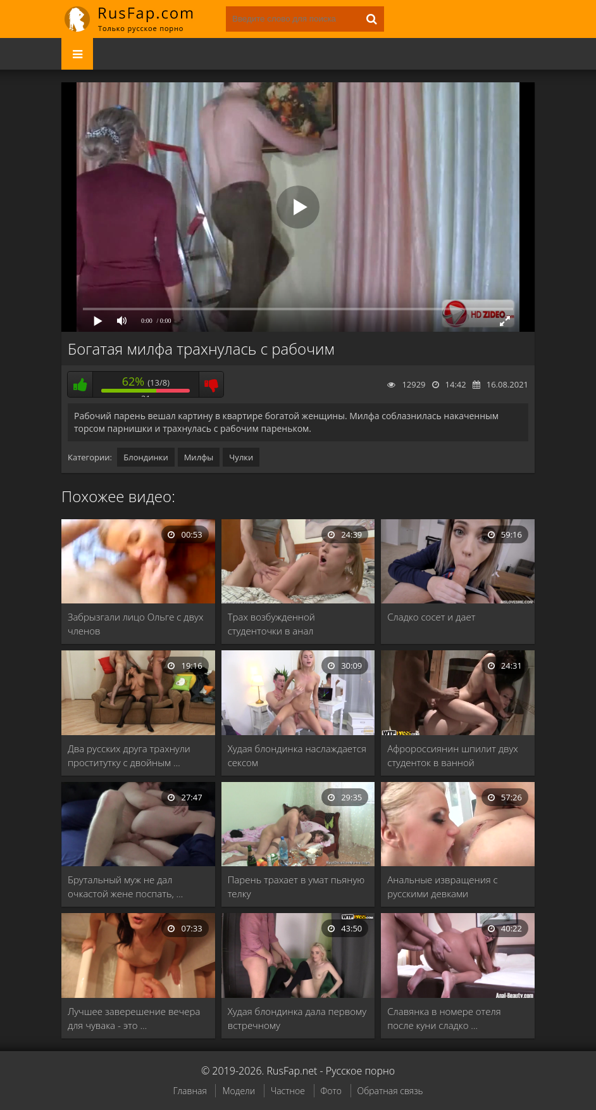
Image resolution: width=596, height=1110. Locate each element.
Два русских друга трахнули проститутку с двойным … (129, 755)
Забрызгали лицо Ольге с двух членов (135, 623)
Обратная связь (390, 1091)
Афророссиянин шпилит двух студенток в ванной (452, 755)
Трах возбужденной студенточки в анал (271, 623)
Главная (189, 1091)
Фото (331, 1091)
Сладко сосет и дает (431, 616)
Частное (288, 1091)
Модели (238, 1091)
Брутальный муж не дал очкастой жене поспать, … (125, 886)
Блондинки (145, 457)
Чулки (241, 457)
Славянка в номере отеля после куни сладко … (443, 1018)
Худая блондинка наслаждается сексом (297, 755)
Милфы (199, 457)
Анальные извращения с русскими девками (442, 886)
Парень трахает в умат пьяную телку (296, 886)
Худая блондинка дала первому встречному (297, 1018)
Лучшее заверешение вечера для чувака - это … (134, 1018)
